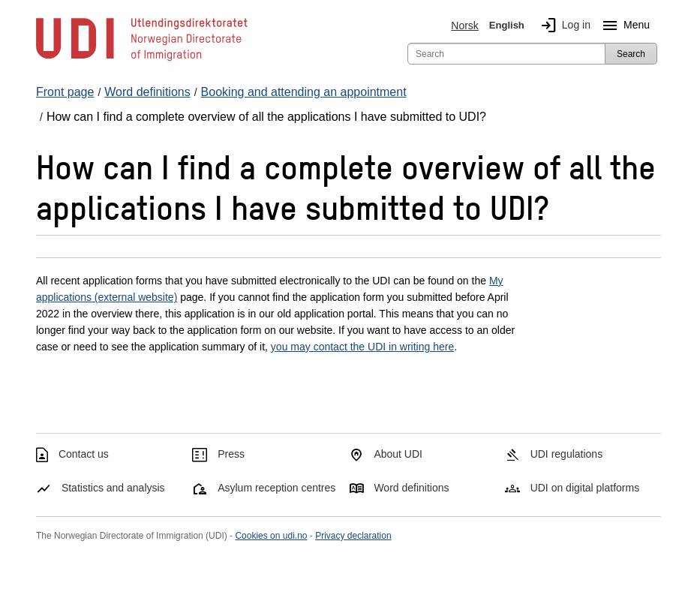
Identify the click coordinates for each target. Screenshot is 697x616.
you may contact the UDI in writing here (362, 347)
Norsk (465, 26)
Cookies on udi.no (271, 535)
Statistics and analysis (113, 488)
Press (231, 454)
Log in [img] (562, 25)
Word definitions (411, 488)
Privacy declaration (353, 535)
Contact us (84, 454)
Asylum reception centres (276, 488)
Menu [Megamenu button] (623, 25)
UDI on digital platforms (585, 488)
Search (631, 54)
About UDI (398, 454)
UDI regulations (566, 454)
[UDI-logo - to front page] (142, 60)
